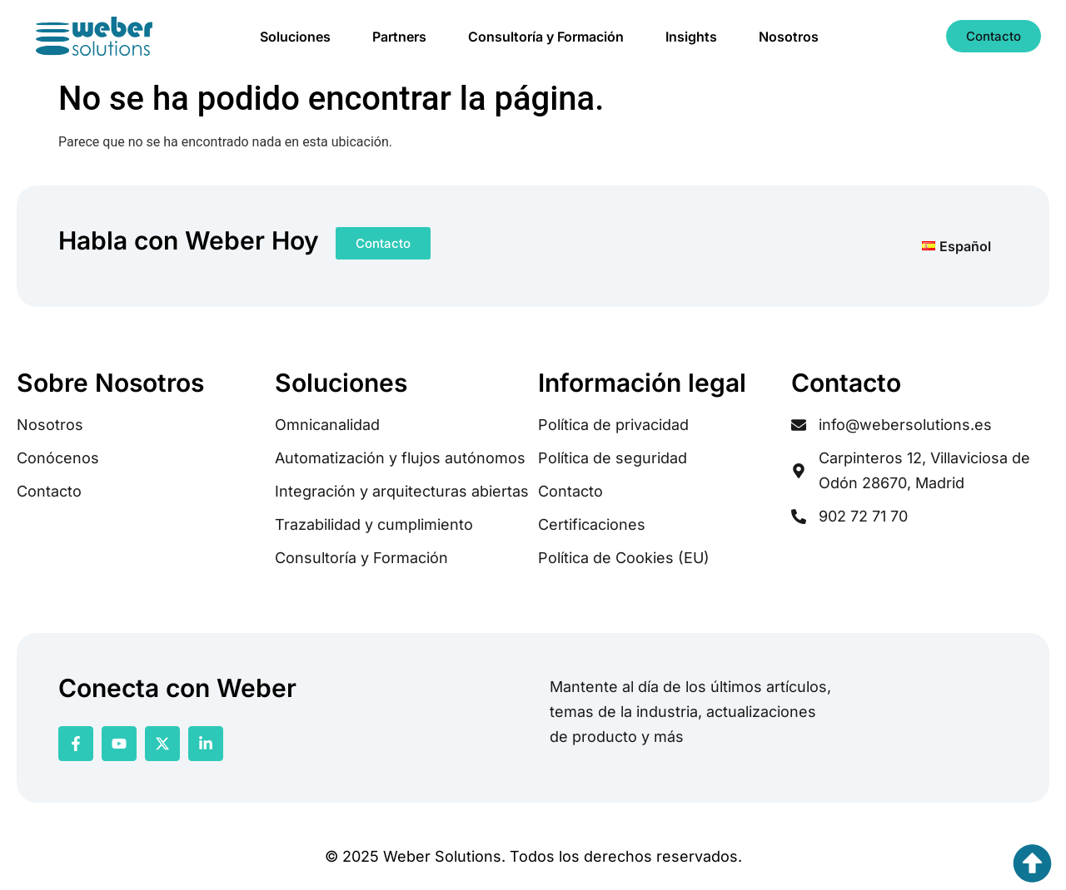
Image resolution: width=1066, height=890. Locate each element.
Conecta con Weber (177, 688)
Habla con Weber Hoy (188, 240)
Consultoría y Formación (546, 36)
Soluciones (295, 36)
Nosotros (789, 36)
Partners (399, 36)
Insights (691, 36)
